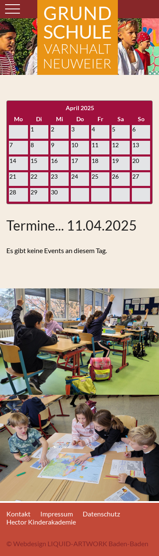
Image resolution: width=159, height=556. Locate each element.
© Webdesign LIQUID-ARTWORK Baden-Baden (77, 543)
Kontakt (18, 514)
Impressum (56, 514)
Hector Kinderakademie (41, 522)
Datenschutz (101, 514)
